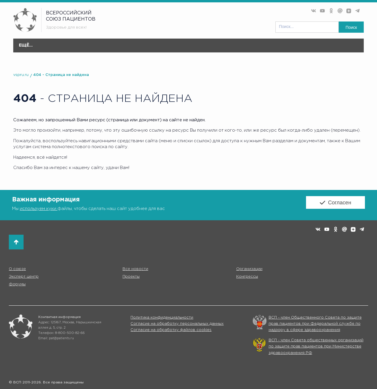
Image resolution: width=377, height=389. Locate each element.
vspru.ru (21, 75)
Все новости (84, 45)
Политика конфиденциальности (161, 317)
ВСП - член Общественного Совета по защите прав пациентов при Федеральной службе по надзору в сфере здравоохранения (315, 324)
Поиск (351, 27)
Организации (121, 48)
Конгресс (228, 48)
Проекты (197, 48)
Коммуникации (290, 45)
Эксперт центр (162, 48)
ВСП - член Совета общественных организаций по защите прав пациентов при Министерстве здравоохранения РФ (316, 347)
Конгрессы (247, 276)
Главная (25, 45)
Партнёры (324, 45)
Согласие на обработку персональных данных (177, 323)
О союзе (52, 48)
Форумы (257, 48)
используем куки (38, 209)
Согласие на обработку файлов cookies (170, 330)
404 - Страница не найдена (61, 75)
